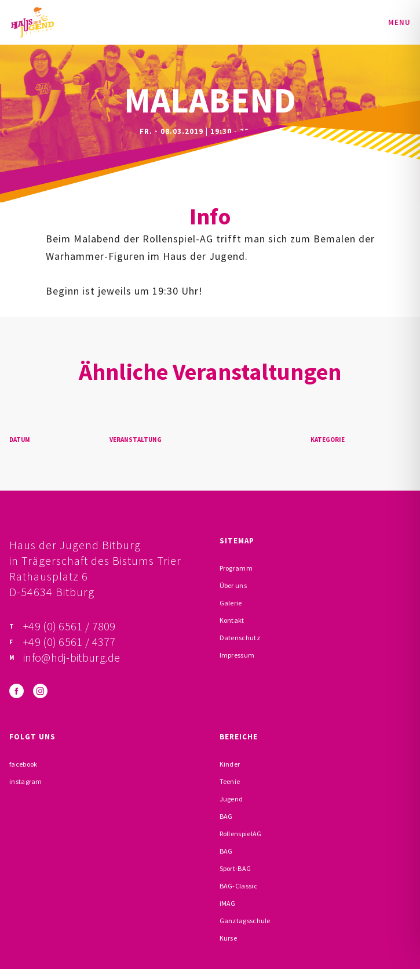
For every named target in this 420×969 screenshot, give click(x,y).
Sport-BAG (235, 868)
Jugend (231, 798)
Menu (399, 22)
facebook (23, 764)
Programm (236, 568)
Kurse (229, 938)
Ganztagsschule (245, 920)
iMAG (228, 903)
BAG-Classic (238, 885)
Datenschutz (240, 637)
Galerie (231, 602)
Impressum (237, 655)
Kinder (230, 764)
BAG (226, 816)
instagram (25, 781)
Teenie (230, 781)
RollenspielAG (241, 833)
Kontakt (232, 620)
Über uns (233, 585)
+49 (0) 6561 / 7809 (69, 626)
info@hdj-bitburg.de (71, 657)
